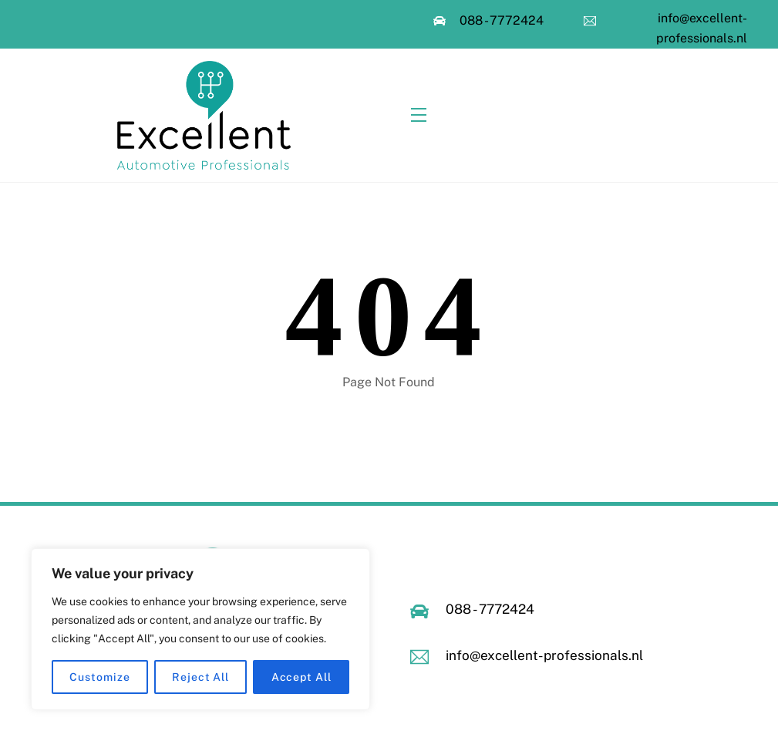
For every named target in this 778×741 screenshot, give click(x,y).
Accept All (301, 677)
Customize (99, 677)
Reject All (200, 677)
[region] (200, 629)
